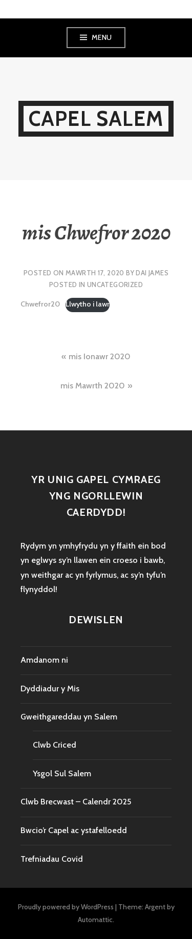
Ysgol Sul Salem (62, 773)
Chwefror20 (40, 304)
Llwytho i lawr (88, 304)
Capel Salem (96, 118)
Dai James (152, 273)
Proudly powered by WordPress (66, 906)
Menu (102, 37)
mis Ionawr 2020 (100, 356)
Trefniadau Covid (51, 859)
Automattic (95, 919)
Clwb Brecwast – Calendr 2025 (75, 801)
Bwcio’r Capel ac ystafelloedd (73, 830)
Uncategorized (115, 284)
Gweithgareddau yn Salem (68, 717)
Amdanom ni (44, 660)
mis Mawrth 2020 (92, 385)
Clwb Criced (54, 745)
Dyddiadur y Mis (49, 688)
